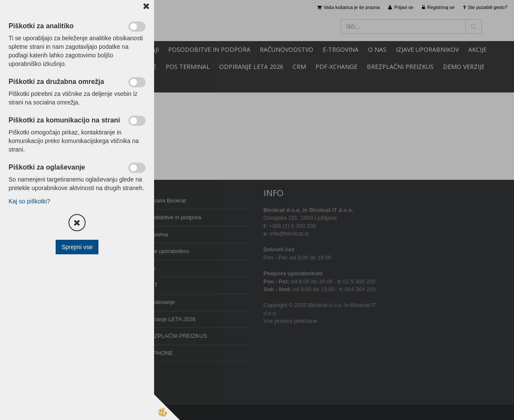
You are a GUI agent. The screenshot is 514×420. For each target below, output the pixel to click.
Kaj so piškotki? (29, 201)
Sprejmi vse (76, 247)
